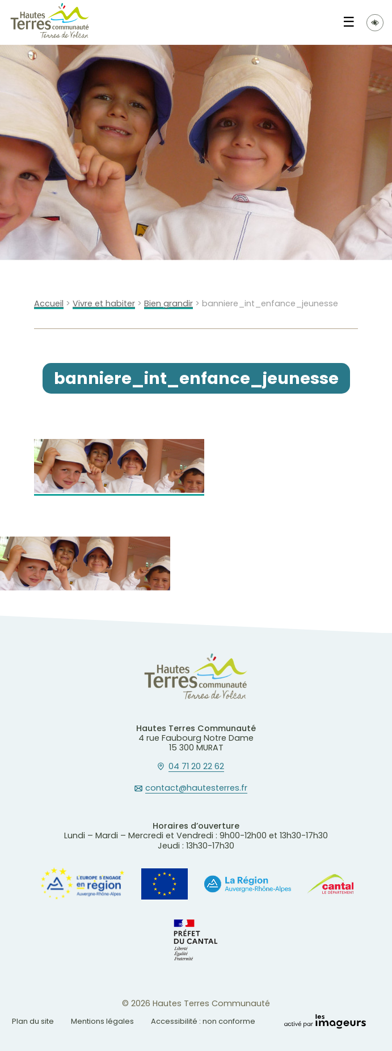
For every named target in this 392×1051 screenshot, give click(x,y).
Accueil (49, 303)
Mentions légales (102, 1021)
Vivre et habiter (104, 303)
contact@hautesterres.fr (196, 788)
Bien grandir (168, 303)
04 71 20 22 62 (196, 767)
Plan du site (33, 1021)
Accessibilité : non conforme (203, 1021)
